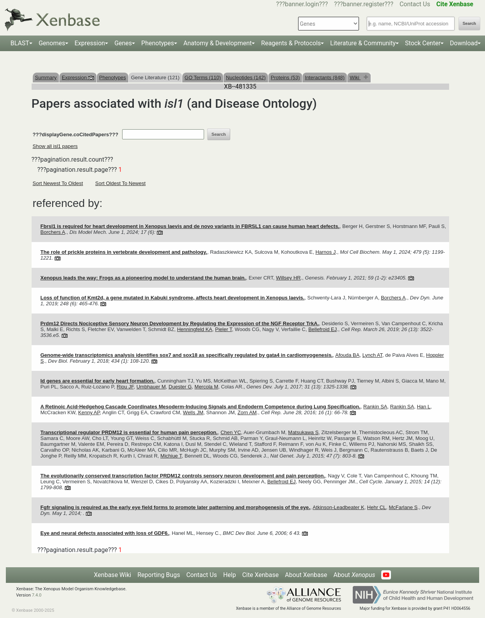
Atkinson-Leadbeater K (338, 507)
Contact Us (415, 4)
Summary (46, 77)
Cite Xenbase (260, 575)
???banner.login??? (302, 4)
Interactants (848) (325, 77)
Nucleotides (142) (246, 77)
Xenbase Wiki (112, 575)
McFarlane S (403, 507)
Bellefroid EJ (322, 329)
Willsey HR (288, 278)
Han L (423, 407)
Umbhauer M (151, 387)
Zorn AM (247, 412)
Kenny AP (88, 412)
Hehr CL (376, 507)
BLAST (20, 43)
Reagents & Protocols (291, 43)
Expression (90, 43)
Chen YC (230, 432)
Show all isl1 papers (55, 146)
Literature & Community (363, 43)
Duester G (180, 387)
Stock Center (423, 43)
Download (464, 43)
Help (229, 575)
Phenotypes (157, 43)
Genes (123, 43)
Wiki (355, 77)
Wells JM (193, 412)
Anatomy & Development (217, 43)
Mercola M (207, 387)
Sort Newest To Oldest (58, 183)
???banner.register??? (363, 4)
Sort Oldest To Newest (120, 183)
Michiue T (171, 456)
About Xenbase (306, 575)
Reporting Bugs (158, 575)
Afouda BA (347, 355)
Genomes (52, 43)
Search (469, 23)
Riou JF (125, 387)
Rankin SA (375, 407)
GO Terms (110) (203, 77)
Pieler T (223, 329)
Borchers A (53, 232)
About (354, 575)
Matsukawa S (303, 432)
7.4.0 (37, 595)
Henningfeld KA (194, 329)
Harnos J (325, 252)
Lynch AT (372, 355)
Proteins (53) (285, 77)
